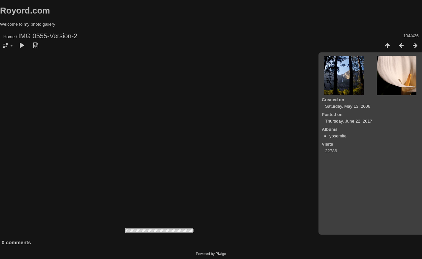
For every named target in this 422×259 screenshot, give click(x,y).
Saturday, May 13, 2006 (347, 106)
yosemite (338, 135)
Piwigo (221, 254)
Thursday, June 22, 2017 (348, 121)
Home (9, 36)
